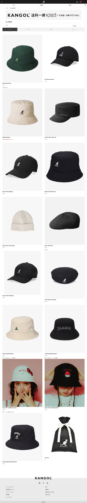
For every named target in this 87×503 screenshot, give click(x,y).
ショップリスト (9, 497)
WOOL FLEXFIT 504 (49, 245)
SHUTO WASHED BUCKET (7, 353)
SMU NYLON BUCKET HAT (50, 191)
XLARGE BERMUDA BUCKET (51, 353)
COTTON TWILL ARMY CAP (50, 137)
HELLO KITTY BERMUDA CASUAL (9, 407)
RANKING (41, 5)
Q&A (46, 486)
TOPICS (69, 5)
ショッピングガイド (10, 486)
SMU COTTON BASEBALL (7, 191)
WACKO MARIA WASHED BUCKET (9, 461)
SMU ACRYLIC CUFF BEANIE (8, 245)
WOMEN (51, 29)
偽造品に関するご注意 (49, 492)
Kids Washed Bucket (6, 83)
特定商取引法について (10, 489)
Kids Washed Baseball (49, 79)
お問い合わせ (47, 494)
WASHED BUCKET (6, 137)
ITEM (14, 5)
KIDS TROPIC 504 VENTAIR (50, 299)
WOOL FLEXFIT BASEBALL (8, 295)
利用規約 (47, 489)
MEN (28, 29)
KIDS (73, 29)
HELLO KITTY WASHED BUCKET (51, 407)
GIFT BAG (47, 457)
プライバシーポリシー (10, 492)
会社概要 (7, 494)
